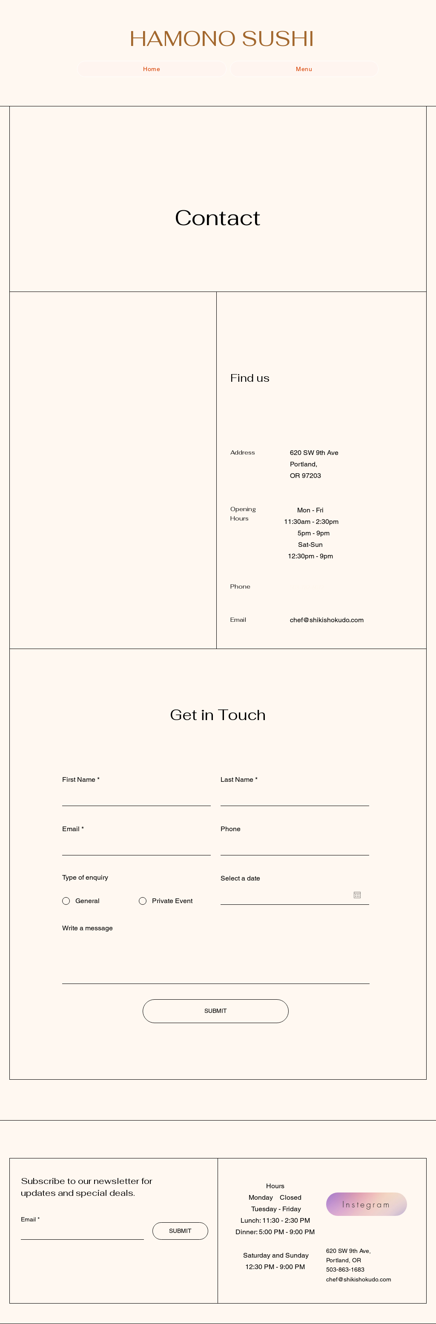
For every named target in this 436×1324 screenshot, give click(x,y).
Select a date (240, 878)
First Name (78, 779)
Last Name (237, 779)
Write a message (87, 928)
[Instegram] (366, 1204)
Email (71, 829)
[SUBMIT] (216, 1011)
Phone (231, 829)
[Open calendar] (357, 895)
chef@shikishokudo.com (327, 620)
